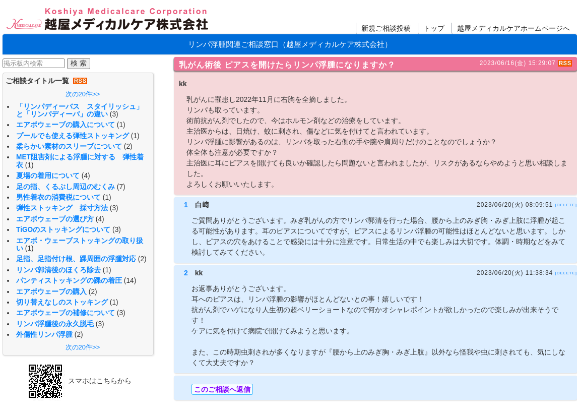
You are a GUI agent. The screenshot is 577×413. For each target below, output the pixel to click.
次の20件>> (83, 94)
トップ (433, 28)
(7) (121, 187)
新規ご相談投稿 (386, 28)
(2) (128, 146)
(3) (114, 114)
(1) (121, 125)
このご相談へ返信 (222, 389)
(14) (130, 280)
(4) (86, 176)
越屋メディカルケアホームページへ (513, 28)
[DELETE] (566, 204)
